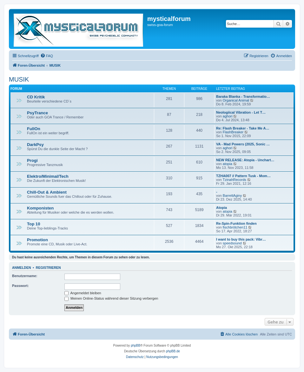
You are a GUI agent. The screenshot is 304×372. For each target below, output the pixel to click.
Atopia (221, 207)
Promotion (37, 239)
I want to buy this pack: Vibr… (241, 239)
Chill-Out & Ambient (47, 192)
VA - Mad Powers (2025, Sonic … (243, 144)
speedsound (232, 243)
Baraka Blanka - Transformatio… (243, 96)
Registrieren (48, 267)
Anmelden (21, 267)
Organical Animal (236, 100)
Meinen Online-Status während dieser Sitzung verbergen (111, 298)
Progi (32, 160)
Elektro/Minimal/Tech (48, 176)
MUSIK (19, 79)
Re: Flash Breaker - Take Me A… (242, 128)
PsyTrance (37, 112)
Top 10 (33, 224)
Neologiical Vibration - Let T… (241, 112)
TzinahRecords (234, 180)
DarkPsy (35, 144)
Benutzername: (24, 276)
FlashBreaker (233, 132)
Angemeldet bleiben (82, 293)
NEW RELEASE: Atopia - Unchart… (245, 160)
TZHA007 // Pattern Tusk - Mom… (243, 176)
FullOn (33, 128)
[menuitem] (46, 56)
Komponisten (40, 208)
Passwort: (20, 286)
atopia (227, 164)
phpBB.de (173, 351)
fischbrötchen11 (235, 227)
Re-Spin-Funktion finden (236, 223)
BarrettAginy (232, 195)
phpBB (135, 345)
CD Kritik (36, 97)
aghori (228, 116)
